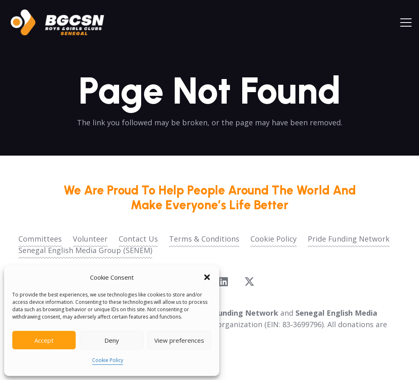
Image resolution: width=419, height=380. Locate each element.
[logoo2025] (63, 22)
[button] (207, 277)
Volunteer (90, 239)
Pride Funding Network (349, 239)
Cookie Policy (107, 360)
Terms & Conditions (204, 239)
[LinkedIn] (223, 281)
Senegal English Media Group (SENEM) (85, 250)
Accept (44, 340)
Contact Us (138, 239)
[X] (249, 281)
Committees (40, 239)
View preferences (179, 340)
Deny (111, 340)
